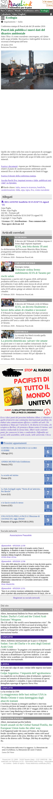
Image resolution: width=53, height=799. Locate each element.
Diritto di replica (18, 763)
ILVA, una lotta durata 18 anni (31, 246)
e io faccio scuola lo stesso (12, 503)
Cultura (9, 11)
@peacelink (6, 546)
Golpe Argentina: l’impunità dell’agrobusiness (26, 673)
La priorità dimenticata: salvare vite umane (24, 340)
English (21, 14)
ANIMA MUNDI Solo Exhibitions (15, 462)
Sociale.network (9, 531)
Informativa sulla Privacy (34, 761)
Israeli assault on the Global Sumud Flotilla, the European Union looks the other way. (26, 726)
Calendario (6, 14)
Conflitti (7, 637)
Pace (3, 11)
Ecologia (44, 11)
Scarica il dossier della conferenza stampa (18, 176)
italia (18, 187)
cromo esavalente (42, 190)
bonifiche (41, 187)
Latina (5, 664)
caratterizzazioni (8, 190)
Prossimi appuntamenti (15, 443)
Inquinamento (10, 22)
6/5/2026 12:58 (19, 561)
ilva (32, 190)
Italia (20, 22)
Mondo (18, 11)
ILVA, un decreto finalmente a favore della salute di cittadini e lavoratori (24, 308)
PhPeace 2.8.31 (18, 761)
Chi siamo (47, 2)
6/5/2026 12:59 (19, 546)
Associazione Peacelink (21, 535)
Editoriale (21, 332)
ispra (28, 190)
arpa (23, 190)
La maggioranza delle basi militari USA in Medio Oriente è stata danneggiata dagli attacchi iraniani (23, 697)
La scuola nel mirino (9, 475)
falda (18, 190)
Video (14, 14)
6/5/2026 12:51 (19, 588)
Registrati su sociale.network (26, 597)
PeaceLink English (12, 610)
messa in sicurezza (28, 187)
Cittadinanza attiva (30, 11)
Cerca (49, 5)
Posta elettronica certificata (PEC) (38, 763)
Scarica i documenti (9, 166)
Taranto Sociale (25, 263)
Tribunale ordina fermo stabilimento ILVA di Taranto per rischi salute (26, 273)
